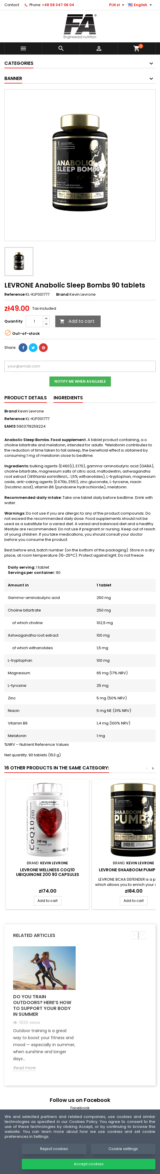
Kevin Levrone (31, 411)
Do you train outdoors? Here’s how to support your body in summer (42, 1005)
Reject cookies (54, 1149)
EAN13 (10, 426)
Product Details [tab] (25, 397)
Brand (62, 294)
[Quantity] (34, 321)
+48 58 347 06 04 (58, 4)
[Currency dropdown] (117, 5)
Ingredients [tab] (68, 397)
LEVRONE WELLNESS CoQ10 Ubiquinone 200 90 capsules (47, 872)
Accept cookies (89, 1164)
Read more (24, 1068)
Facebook (80, 1108)
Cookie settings (123, 1149)
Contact (11, 4)
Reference (14, 294)
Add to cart (77, 321)
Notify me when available (80, 381)
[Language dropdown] (140, 5)
